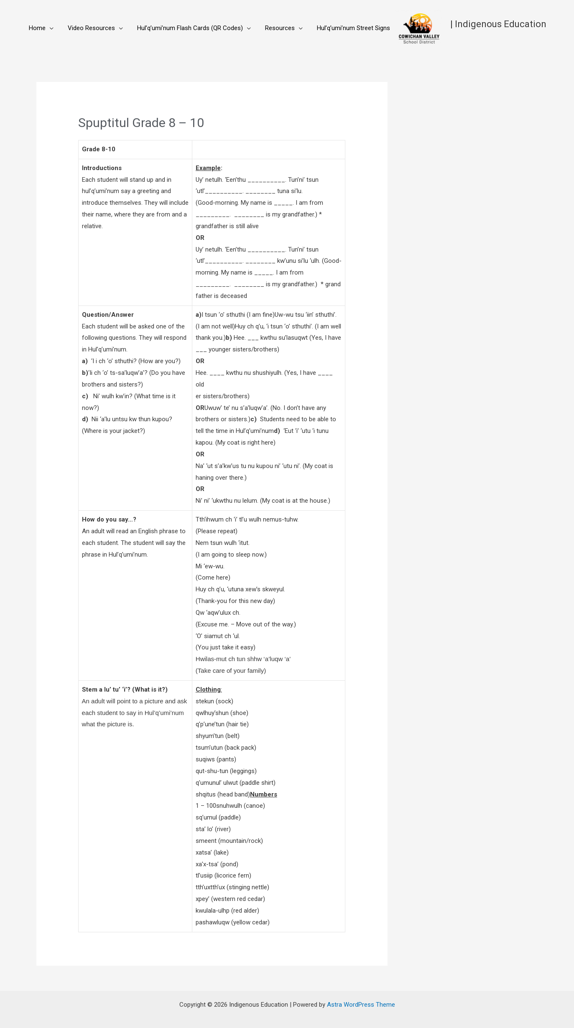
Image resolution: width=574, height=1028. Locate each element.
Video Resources (86, 28)
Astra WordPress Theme (361, 1004)
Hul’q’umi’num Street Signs (338, 28)
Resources (268, 28)
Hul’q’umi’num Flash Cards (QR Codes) (182, 28)
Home (35, 28)
